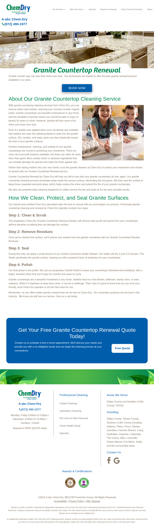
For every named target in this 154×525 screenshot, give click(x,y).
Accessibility (60, 501)
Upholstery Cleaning (70, 411)
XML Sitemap (93, 501)
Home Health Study (70, 425)
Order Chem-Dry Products (131, 9)
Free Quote (122, 348)
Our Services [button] (58, 9)
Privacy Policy (76, 501)
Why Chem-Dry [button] (77, 9)
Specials (92, 9)
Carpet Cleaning (68, 403)
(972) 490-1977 (14, 24)
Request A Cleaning (108, 9)
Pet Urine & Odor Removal (74, 418)
